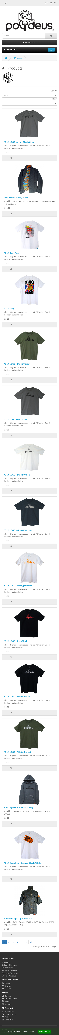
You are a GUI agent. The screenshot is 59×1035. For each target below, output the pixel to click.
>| (31, 942)
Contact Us (7, 983)
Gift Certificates (9, 999)
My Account (8, 1012)
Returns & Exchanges (10, 973)
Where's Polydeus (9, 976)
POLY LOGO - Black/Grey (16, 419)
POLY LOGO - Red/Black (15, 641)
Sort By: (54, 91)
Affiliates (6, 1001)
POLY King (9, 308)
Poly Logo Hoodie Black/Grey (18, 807)
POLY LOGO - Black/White (17, 474)
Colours (6, 996)
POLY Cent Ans (11, 253)
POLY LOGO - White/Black (17, 696)
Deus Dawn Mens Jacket (16, 197)
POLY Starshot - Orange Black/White (22, 862)
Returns (6, 986)
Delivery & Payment (9, 965)
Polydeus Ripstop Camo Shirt (19, 918)
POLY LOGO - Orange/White (18, 585)
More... (33, 1031)
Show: (54, 99)
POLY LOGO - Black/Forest (17, 363)
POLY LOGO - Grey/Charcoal (18, 530)
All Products (17, 58)
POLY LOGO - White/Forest (17, 752)
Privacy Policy (7, 968)
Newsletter (7, 1020)
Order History (9, 1014)
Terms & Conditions (10, 970)
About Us (5, 962)
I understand (44, 1031)
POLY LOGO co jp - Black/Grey (19, 142)
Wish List (6, 1017)
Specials (6, 1004)
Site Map (6, 989)
